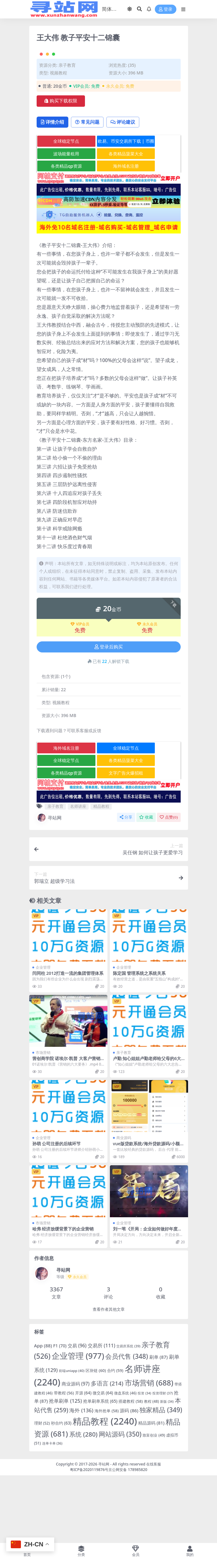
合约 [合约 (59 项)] (115, 1438)
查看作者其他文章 (109, 1377)
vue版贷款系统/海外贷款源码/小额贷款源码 (148, 1213)
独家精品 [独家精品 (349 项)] (160, 1477)
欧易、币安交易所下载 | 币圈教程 (109, 210)
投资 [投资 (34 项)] (144, 1460)
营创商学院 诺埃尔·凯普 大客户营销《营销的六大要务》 (66, 1128)
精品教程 (101, 874)
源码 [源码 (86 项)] (129, 1478)
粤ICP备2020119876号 (89, 1537)
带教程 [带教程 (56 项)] (64, 1460)
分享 (126, 885)
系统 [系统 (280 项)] (83, 1502)
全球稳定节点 (61, 209)
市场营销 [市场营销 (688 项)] (149, 1450)
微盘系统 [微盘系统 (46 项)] (125, 1460)
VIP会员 (79, 692)
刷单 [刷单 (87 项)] (158, 1424)
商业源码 (123, 1205)
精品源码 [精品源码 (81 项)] (151, 1490)
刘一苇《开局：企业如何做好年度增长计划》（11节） (147, 1299)
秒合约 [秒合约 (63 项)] (61, 1490)
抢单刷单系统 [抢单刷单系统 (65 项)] (100, 1469)
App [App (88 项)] (43, 1413)
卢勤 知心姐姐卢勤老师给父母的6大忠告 (147, 1128)
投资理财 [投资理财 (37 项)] (162, 1460)
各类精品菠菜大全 (109, 221)
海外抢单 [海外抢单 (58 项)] (106, 1478)
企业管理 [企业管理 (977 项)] (78, 1423)
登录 (165, 9)
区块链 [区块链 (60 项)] (96, 1438)
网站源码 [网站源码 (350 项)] (120, 1501)
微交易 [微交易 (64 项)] (103, 1460)
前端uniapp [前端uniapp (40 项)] (71, 1438)
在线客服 (153, 1531)
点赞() (169, 885)
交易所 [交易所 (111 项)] (101, 1413)
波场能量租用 (61, 221)
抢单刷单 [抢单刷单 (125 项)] (65, 1468)
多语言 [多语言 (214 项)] (107, 1451)
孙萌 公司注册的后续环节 (56, 1211)
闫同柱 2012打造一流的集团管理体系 (68, 1041)
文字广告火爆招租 (109, 840)
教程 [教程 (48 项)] (151, 1469)
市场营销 (43, 1120)
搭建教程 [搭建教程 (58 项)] (131, 1469)
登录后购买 (108, 714)
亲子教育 (67, 132)
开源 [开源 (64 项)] (83, 1460)
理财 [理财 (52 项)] (42, 1490)
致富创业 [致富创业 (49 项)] (154, 1502)
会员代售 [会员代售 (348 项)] (126, 1424)
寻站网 (49, 885)
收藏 (146, 885)
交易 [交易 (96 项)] (77, 1413)
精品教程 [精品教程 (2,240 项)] (105, 1489)
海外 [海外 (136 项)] (81, 1477)
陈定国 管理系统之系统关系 (139, 1041)
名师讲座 (78, 874)
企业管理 (43, 1035)
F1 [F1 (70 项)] (59, 1413)
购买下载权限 (60, 167)
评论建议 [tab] (129, 189)
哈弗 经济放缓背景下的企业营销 (63, 1296)
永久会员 (147, 692)
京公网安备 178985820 (127, 1537)
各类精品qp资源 (60, 234)
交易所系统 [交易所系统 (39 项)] (128, 1413)
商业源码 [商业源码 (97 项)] (76, 1451)
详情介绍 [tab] (53, 189)
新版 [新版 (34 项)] (167, 1469)
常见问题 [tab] (91, 189)
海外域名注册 (110, 234)
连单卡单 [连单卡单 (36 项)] (52, 1511)
